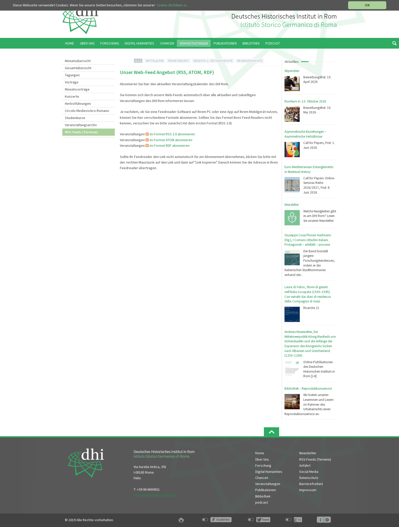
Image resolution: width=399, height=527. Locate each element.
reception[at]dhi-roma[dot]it (155, 495)
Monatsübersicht (78, 60)
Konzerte (72, 96)
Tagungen (72, 75)
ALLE (138, 61)
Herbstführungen (78, 103)
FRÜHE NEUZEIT (178, 61)
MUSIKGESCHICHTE (249, 61)
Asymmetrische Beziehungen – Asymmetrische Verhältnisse (305, 134)
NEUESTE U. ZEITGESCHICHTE (213, 61)
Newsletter (291, 204)
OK (367, 5)
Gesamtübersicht (78, 68)
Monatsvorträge (77, 89)
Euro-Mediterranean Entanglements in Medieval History (308, 169)
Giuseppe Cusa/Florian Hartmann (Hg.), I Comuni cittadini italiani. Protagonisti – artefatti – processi (307, 240)
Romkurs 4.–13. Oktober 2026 (305, 101)
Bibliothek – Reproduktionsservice (308, 388)
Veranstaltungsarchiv (81, 125)
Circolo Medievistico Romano (87, 110)
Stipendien (291, 71)
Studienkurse (75, 117)
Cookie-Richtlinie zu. (172, 5)
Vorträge (71, 82)
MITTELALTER (155, 61)
